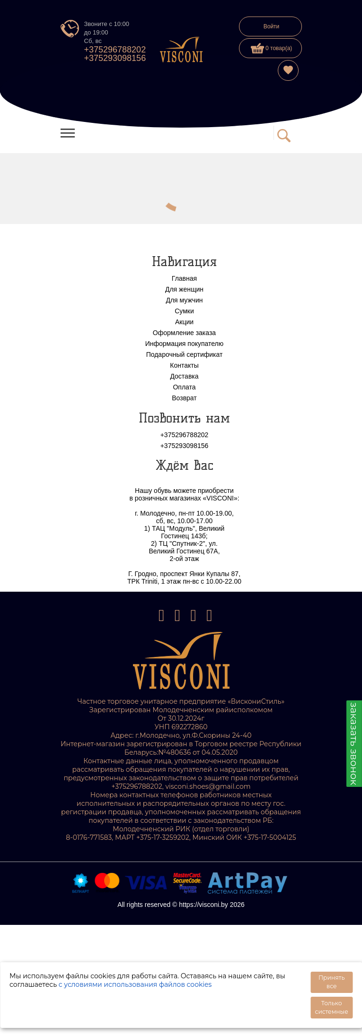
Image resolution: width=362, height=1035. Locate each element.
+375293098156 (115, 58)
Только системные (331, 1007)
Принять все (331, 982)
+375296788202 (115, 49)
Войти (272, 26)
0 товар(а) (271, 48)
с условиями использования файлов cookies (135, 984)
